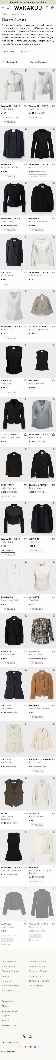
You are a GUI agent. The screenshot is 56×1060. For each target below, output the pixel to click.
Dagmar (6, 1015)
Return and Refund (38, 971)
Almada (5, 1006)
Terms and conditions (39, 981)
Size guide (7, 990)
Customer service (37, 961)
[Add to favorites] (25, 70)
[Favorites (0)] (47, 8)
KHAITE (5, 1020)
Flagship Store (9, 966)
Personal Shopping (11, 971)
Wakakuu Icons (9, 1025)
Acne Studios (8, 1001)
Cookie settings (36, 985)
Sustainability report (11, 985)
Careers (5, 976)
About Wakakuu (9, 961)
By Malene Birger (10, 1011)
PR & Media (7, 981)
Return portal (35, 976)
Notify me (5, 944)
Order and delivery (37, 966)
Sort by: (42, 62)
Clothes (5, 14)
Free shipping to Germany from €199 (28, 2)
